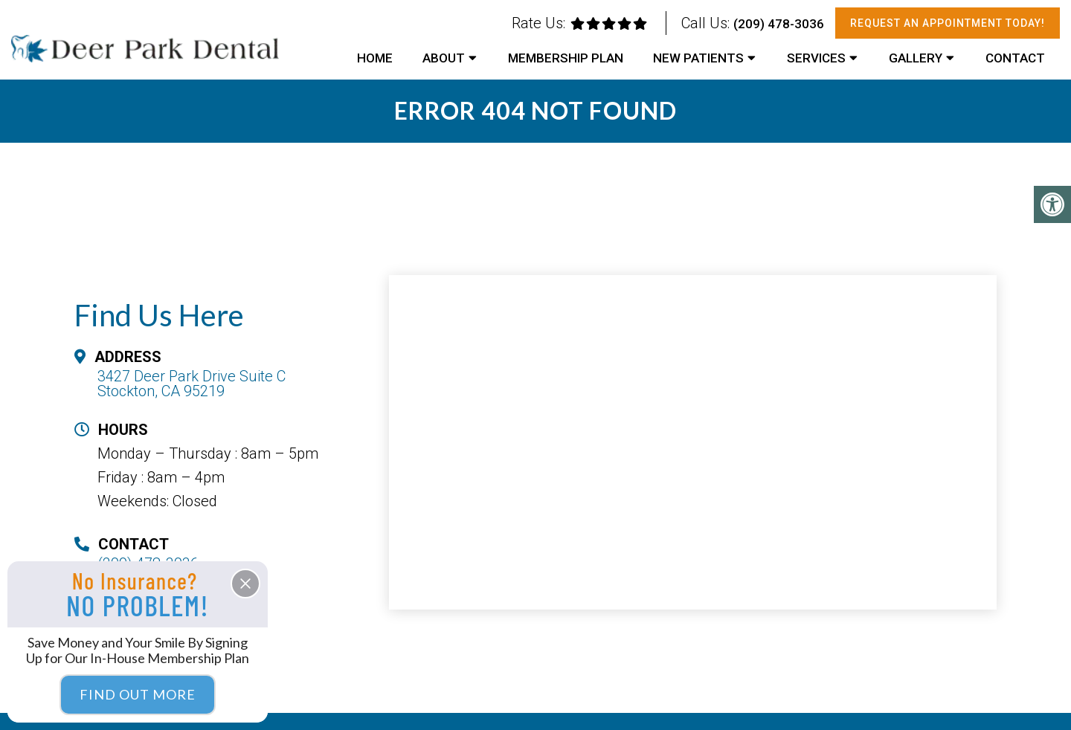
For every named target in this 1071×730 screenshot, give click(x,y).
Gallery (915, 58)
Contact (1015, 58)
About (443, 58)
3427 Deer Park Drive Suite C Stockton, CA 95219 (191, 383)
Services (816, 58)
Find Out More (138, 694)
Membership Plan (565, 58)
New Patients (698, 58)
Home (375, 58)
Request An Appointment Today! (947, 23)
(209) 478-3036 (778, 23)
